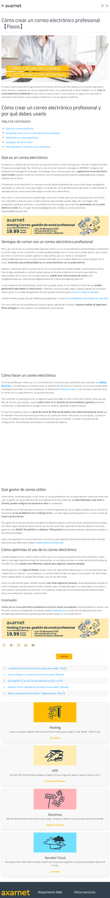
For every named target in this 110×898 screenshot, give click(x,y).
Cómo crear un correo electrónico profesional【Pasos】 (50, 23)
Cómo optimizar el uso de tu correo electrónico (28, 147)
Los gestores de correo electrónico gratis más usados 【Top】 (37, 668)
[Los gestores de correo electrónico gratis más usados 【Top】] (4, 668)
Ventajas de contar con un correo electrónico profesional (33, 133)
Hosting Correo (67, 389)
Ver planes (55, 738)
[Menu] (2, 5)
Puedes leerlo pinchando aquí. (49, 542)
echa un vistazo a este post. (85, 292)
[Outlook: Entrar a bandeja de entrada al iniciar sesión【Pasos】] (4, 687)
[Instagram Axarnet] (18, 645)
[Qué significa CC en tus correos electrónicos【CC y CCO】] (4, 681)
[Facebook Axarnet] (4, 645)
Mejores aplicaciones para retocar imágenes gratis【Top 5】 (37, 693)
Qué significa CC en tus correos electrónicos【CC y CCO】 (36, 681)
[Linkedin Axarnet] (25, 645)
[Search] (27, 656)
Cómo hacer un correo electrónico (22, 137)
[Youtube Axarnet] (33, 645)
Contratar (55, 871)
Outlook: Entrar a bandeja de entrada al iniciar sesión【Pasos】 (38, 687)
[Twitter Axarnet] (11, 645)
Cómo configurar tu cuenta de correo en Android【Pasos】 (36, 674)
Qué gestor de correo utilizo (19, 142)
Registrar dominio (55, 825)
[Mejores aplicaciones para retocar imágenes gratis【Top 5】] (4, 693)
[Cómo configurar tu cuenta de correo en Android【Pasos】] (4, 674)
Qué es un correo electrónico (19, 128)
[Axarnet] (13, 5)
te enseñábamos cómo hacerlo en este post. (87, 298)
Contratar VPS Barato (55, 781)
